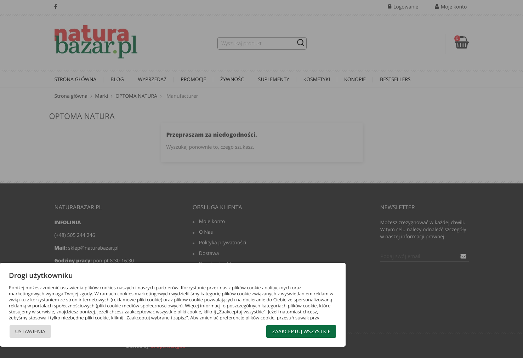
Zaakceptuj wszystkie (301, 331)
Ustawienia (30, 331)
